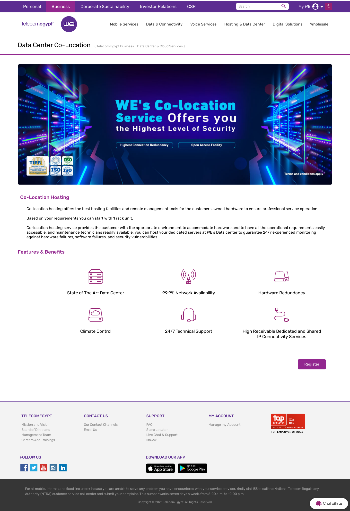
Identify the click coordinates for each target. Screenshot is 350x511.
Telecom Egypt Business (115, 45)
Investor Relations (158, 6)
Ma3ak (151, 439)
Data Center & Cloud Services (160, 45)
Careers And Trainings (38, 439)
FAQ (149, 424)
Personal (32, 6)
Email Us (90, 429)
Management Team (36, 434)
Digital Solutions (287, 23)
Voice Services (203, 23)
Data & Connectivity (164, 23)
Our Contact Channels (101, 424)
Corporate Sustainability (104, 6)
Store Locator (157, 429)
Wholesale (319, 23)
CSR (191, 6)
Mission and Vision (35, 424)
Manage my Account (224, 424)
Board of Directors (35, 429)
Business (61, 6)
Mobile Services (124, 23)
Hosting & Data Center (244, 23)
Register (311, 363)
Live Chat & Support (161, 434)
